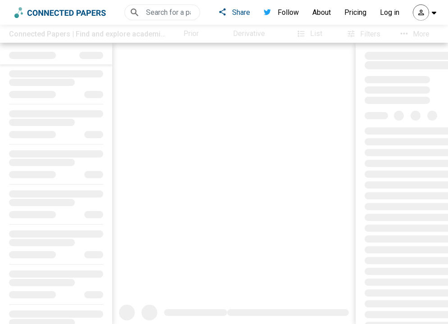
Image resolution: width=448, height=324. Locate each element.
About (321, 12)
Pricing (355, 12)
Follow (281, 12)
